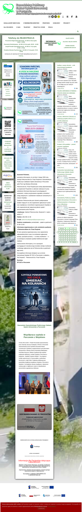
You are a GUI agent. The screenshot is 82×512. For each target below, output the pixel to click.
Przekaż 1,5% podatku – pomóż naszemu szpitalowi (7, 91)
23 (65, 238)
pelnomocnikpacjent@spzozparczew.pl (33, 219)
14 (61, 234)
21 (74, 236)
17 (74, 234)
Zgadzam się (41, 508)
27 (65, 240)
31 (64, 242)
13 (76, 232)
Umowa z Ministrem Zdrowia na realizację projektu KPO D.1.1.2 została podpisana (66, 119)
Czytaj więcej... (52, 506)
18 (61, 236)
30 (59, 242)
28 (69, 240)
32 (68, 242)
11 (67, 232)
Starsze (74, 242)
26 (61, 240)
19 (65, 236)
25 (74, 238)
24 (69, 238)
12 (71, 232)
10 (62, 232)
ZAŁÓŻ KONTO (70, 38)
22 (61, 238)
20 (69, 236)
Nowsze (62, 228)
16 (69, 234)
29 (74, 240)
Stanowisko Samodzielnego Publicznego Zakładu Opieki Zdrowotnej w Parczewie (34, 326)
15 (65, 234)
